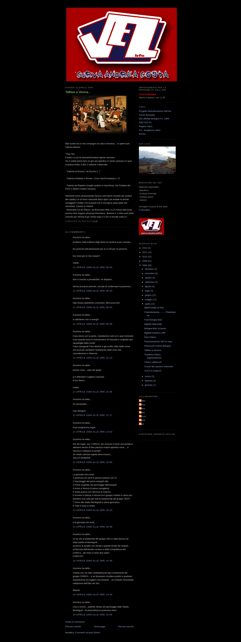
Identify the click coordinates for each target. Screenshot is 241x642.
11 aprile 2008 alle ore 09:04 (92, 267)
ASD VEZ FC (145, 122)
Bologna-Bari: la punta (155, 328)
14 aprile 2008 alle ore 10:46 (92, 560)
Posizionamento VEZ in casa (158, 341)
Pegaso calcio (145, 126)
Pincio (143, 416)
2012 (145, 248)
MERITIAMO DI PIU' (154, 307)
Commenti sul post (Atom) (87, 632)
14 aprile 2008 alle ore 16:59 (92, 614)
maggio (149, 299)
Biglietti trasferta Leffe (154, 333)
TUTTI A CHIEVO (152, 371)
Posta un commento (75, 622)
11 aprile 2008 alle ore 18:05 (92, 462)
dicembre (149, 269)
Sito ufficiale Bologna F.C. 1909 (154, 118)
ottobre (148, 277)
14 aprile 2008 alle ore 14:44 (92, 594)
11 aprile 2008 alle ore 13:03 (92, 432)
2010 (145, 256)
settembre (150, 282)
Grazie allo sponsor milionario (158, 366)
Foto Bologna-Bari (153, 319)
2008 (145, 265)
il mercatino (144, 210)
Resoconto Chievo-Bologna (157, 346)
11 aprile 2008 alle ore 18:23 (92, 510)
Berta (142, 404)
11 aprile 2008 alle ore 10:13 (92, 357)
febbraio (149, 380)
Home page (99, 626)
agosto (148, 286)
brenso (142, 134)
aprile (148, 304)
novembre (150, 273)
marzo (148, 376)
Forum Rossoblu (147, 115)
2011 (145, 252)
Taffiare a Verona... (153, 350)
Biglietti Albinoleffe (153, 324)
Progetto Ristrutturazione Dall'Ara (155, 111)
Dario (142, 412)
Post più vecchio (126, 626)
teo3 (142, 424)
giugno (148, 295)
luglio (148, 291)
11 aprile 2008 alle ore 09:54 (92, 307)
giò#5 (142, 420)
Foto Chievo (150, 337)
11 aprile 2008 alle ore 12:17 (92, 415)
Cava (142, 408)
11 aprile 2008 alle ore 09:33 (92, 291)
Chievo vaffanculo (153, 362)
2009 (145, 261)
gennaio (149, 385)
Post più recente (73, 626)
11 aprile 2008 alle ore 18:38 (92, 526)
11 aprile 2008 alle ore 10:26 (92, 391)
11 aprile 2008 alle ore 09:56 (92, 324)
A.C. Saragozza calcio (149, 130)
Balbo (142, 401)
